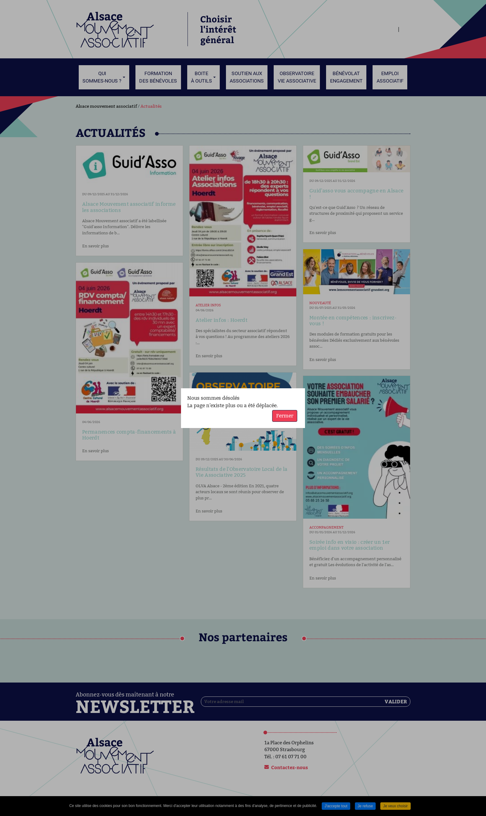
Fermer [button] (284, 416)
